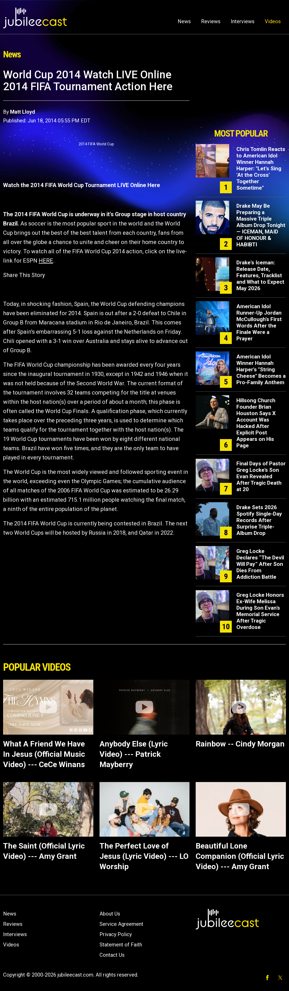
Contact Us (112, 955)
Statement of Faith (121, 945)
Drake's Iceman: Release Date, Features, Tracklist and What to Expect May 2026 (260, 275)
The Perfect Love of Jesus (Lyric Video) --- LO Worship (144, 856)
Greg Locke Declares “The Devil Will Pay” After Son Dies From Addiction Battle (260, 564)
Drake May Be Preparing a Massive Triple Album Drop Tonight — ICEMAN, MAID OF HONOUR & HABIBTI (260, 225)
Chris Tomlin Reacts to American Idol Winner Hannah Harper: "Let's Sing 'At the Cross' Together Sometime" (260, 168)
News (184, 21)
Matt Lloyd (22, 112)
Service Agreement (121, 924)
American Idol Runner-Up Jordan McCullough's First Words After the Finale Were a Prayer (259, 322)
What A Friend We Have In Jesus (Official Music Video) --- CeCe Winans (44, 754)
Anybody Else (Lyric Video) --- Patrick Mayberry (134, 754)
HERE (46, 260)
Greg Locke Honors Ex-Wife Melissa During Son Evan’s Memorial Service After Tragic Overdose (260, 611)
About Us (110, 914)
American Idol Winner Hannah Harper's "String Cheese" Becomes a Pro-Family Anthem (261, 369)
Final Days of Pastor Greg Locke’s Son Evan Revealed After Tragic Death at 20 (261, 476)
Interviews (242, 21)
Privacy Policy (116, 934)
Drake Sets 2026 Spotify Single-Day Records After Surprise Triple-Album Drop (259, 520)
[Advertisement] (240, 97)
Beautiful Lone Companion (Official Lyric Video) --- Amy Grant (240, 856)
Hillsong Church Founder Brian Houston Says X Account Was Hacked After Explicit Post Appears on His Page (256, 423)
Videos (273, 21)
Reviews (210, 21)
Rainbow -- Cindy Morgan (240, 743)
